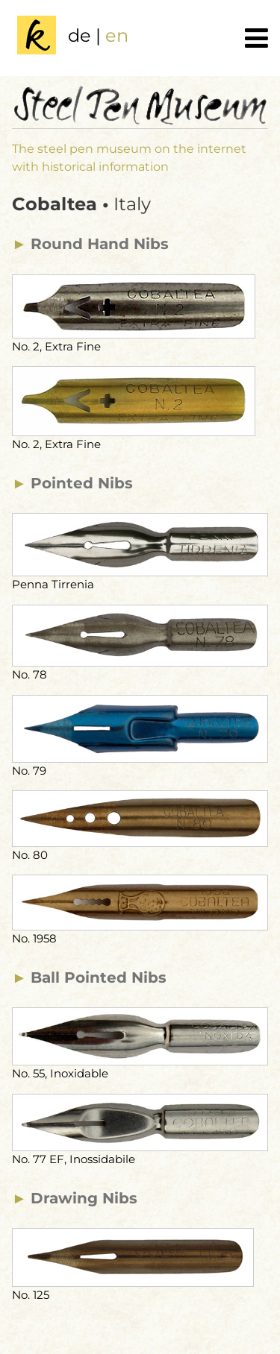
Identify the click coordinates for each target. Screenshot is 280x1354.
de (79, 35)
